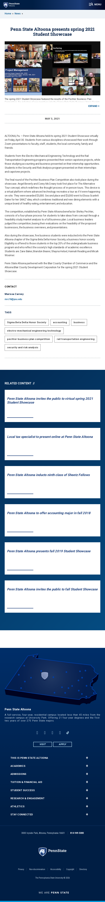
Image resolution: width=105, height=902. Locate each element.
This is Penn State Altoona (29, 758)
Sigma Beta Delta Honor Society (26, 322)
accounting (60, 322)
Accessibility (55, 869)
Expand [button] (92, 106)
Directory (83, 869)
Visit (42, 744)
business (79, 322)
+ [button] (87, 758)
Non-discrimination (37, 869)
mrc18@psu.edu (13, 299)
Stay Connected (22, 814)
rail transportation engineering (76, 339)
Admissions (18, 774)
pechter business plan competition (28, 339)
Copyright (70, 869)
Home (8, 13)
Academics (18, 766)
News (18, 13)
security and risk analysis (22, 347)
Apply (62, 744)
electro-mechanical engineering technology (34, 330)
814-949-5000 (77, 833)
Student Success (23, 790)
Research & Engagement (28, 798)
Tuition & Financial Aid (26, 782)
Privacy (21, 869)
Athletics (18, 806)
